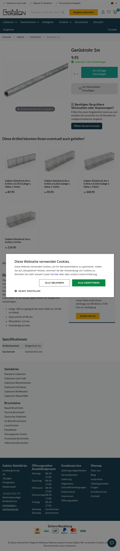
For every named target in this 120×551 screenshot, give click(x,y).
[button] (27, 290)
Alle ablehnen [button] (54, 282)
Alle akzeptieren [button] (88, 282)
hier (56, 274)
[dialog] (60, 275)
